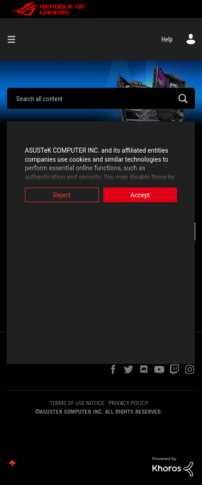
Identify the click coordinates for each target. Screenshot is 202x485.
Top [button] (12, 463)
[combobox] (101, 98)
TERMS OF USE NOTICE (77, 403)
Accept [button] (144, 195)
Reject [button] (58, 195)
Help (167, 39)
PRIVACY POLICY (128, 403)
